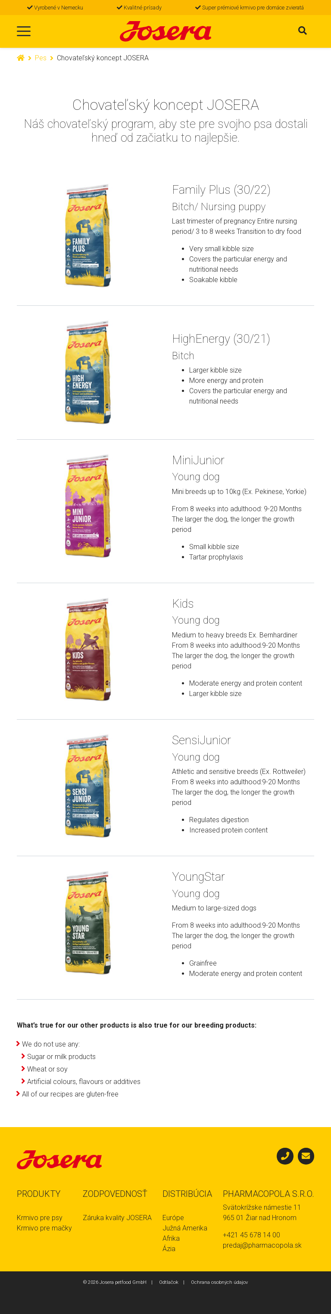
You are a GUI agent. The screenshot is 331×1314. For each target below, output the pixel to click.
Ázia (168, 1249)
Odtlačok (168, 1282)
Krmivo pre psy (39, 1218)
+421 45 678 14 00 (251, 1235)
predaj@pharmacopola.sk (262, 1245)
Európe (173, 1218)
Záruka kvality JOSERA (117, 1218)
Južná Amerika (184, 1228)
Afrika (171, 1238)
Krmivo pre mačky (44, 1228)
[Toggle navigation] (24, 31)
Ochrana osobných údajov (219, 1282)
